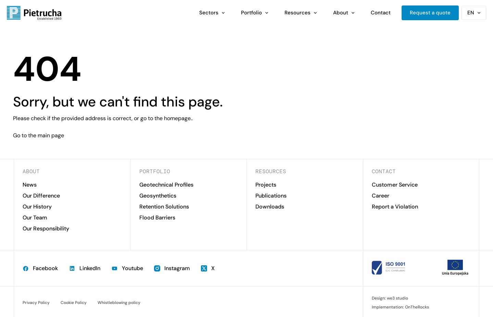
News (30, 184)
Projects (265, 184)
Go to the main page (38, 135)
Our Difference (41, 195)
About (340, 12)
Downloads (269, 206)
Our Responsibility (46, 228)
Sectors (208, 12)
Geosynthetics (157, 195)
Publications (271, 195)
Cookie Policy (74, 302)
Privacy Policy (36, 302)
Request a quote (430, 12)
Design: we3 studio (390, 298)
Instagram (172, 268)
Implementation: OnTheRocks (400, 307)
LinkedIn (84, 268)
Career (380, 195)
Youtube (127, 268)
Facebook (40, 268)
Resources (298, 12)
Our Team (35, 217)
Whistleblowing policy (119, 302)
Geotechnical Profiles (166, 184)
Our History (37, 206)
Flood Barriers (157, 217)
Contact (381, 12)
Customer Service (395, 184)
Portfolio (251, 12)
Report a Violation (395, 206)
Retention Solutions (164, 206)
